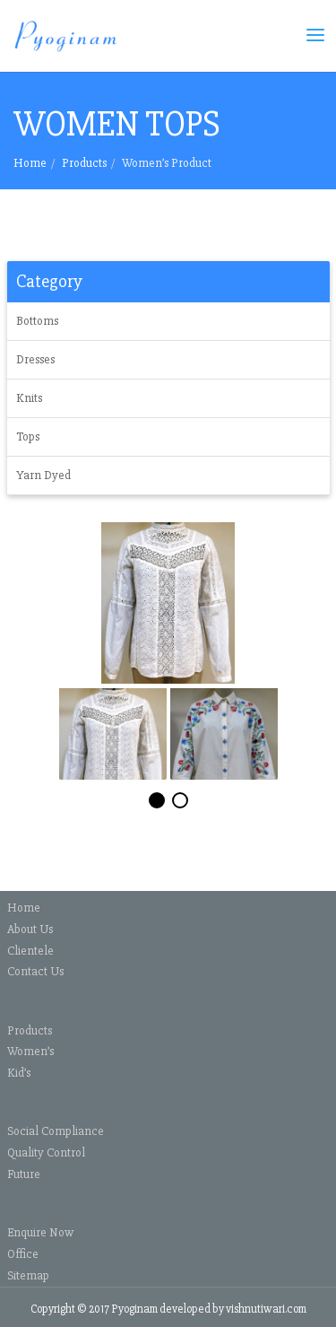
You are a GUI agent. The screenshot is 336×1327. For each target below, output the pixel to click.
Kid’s (18, 1072)
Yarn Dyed (43, 475)
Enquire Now (40, 1232)
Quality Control (46, 1152)
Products (84, 162)
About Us (30, 929)
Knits (29, 398)
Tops (27, 436)
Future (23, 1174)
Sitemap (28, 1275)
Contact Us (35, 971)
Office (23, 1254)
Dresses (35, 359)
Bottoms (37, 320)
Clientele (30, 950)
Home (30, 162)
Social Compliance (55, 1131)
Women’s (30, 1051)
